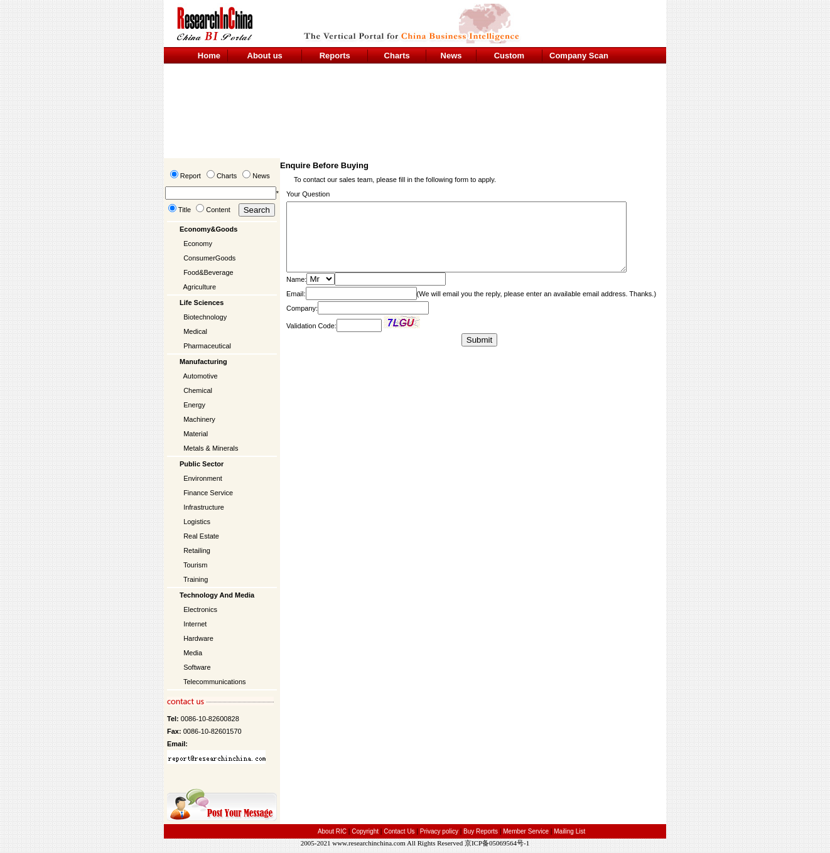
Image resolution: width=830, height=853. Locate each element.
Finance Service (208, 492)
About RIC (332, 831)
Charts (397, 55)
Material (195, 433)
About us (265, 55)
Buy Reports (480, 831)
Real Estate (201, 536)
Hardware (198, 638)
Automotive (200, 376)
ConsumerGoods (209, 258)
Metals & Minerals (210, 448)
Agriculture (200, 287)
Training (195, 579)
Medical (195, 331)
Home (209, 55)
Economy (197, 243)
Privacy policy (440, 831)
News (451, 55)
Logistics (196, 521)
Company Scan (578, 55)
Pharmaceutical (207, 346)
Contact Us (399, 831)
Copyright (365, 831)
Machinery (199, 419)
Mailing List (569, 831)
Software (196, 667)
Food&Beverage (208, 272)
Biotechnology (205, 317)
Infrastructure (203, 507)
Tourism (195, 565)
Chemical (197, 390)
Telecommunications (214, 681)
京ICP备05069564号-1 (497, 843)
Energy (194, 405)
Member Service (526, 831)
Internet (195, 624)
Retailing (196, 550)
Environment (202, 478)
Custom (509, 55)
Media (192, 653)
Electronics (200, 609)
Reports (335, 55)
